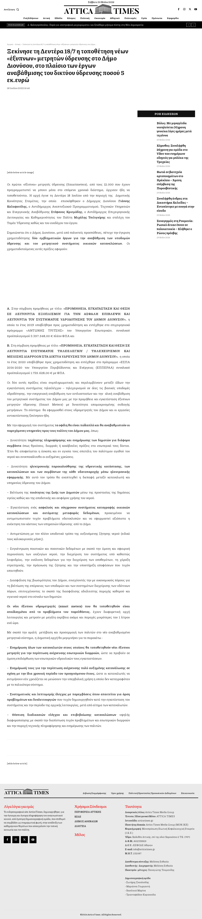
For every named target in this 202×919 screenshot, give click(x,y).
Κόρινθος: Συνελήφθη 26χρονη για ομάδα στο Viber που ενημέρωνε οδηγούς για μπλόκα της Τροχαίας (175, 145)
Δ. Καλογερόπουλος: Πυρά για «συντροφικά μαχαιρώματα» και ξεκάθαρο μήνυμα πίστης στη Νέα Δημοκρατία (85, 25)
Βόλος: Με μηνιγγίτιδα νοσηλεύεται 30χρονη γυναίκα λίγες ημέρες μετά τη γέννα (174, 126)
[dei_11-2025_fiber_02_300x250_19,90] (68, 297)
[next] (193, 25)
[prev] (188, 25)
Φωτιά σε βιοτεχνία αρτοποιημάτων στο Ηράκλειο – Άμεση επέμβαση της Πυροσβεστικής (175, 165)
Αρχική (10, 44)
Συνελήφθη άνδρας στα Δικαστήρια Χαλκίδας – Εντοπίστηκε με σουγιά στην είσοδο (173, 185)
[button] (12, 9)
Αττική (17, 44)
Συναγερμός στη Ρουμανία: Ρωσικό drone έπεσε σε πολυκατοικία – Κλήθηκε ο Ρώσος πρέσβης (173, 206)
